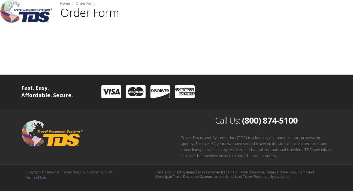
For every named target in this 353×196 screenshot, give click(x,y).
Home (65, 3)
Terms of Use (35, 177)
